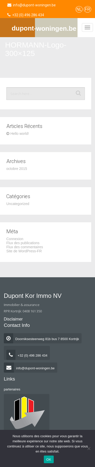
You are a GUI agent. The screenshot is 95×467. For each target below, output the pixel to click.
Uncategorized (17, 204)
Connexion (14, 239)
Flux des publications (23, 243)
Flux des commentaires (24, 247)
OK (48, 459)
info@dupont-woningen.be (29, 368)
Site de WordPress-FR (24, 251)
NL (79, 9)
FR (87, 9)
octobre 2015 (16, 169)
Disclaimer (13, 319)
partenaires (12, 389)
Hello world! (17, 134)
